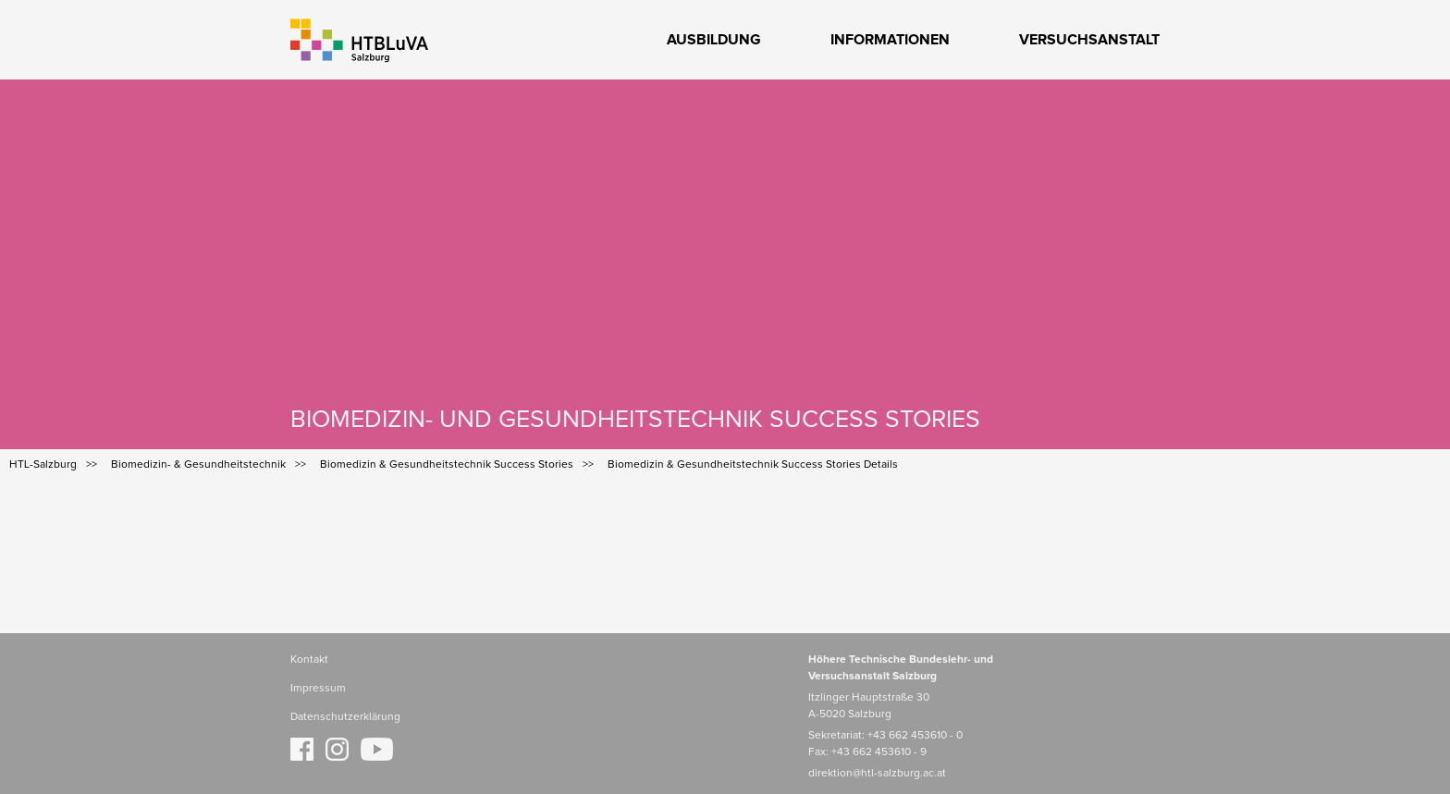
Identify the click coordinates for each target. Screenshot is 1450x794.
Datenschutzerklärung (345, 717)
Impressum (318, 688)
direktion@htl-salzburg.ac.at (877, 773)
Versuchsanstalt (1089, 39)
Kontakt (309, 660)
